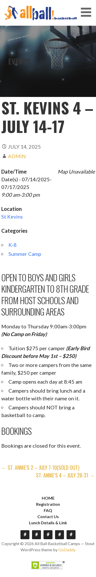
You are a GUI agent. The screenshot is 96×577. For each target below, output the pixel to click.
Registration (48, 504)
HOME (48, 497)
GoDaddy (67, 549)
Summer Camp (24, 254)
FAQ (48, 510)
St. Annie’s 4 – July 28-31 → (65, 475)
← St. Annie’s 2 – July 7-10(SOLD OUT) (40, 467)
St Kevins (12, 216)
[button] (88, 12)
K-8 (12, 245)
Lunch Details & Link (48, 522)
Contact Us (48, 516)
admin (17, 156)
